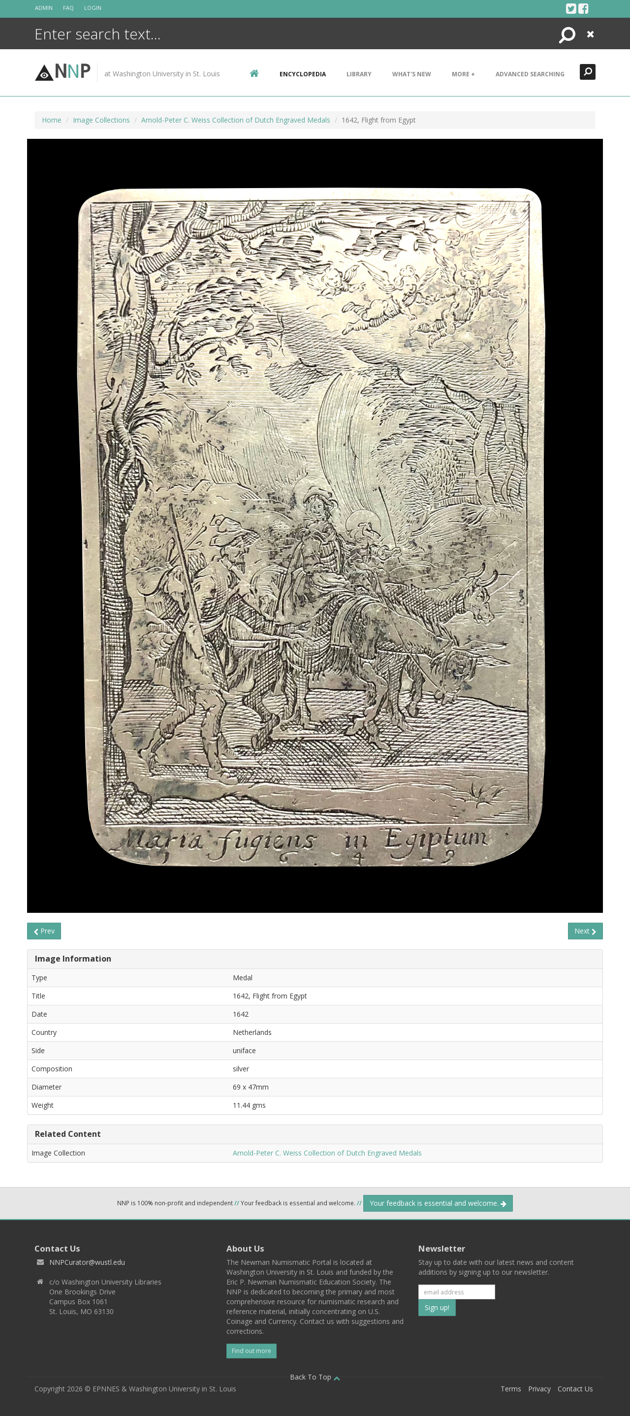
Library (359, 74)
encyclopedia (303, 74)
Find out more (251, 1351)
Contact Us (575, 1388)
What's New (411, 74)
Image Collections (101, 120)
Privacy (539, 1388)
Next (585, 930)
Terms (511, 1388)
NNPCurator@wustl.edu (87, 1262)
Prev (44, 930)
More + (463, 74)
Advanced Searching (530, 74)
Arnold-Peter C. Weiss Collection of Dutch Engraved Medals (235, 120)
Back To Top (315, 1377)
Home (52, 120)
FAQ (68, 7)
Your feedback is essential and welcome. (438, 1203)
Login (92, 7)
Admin (44, 7)
